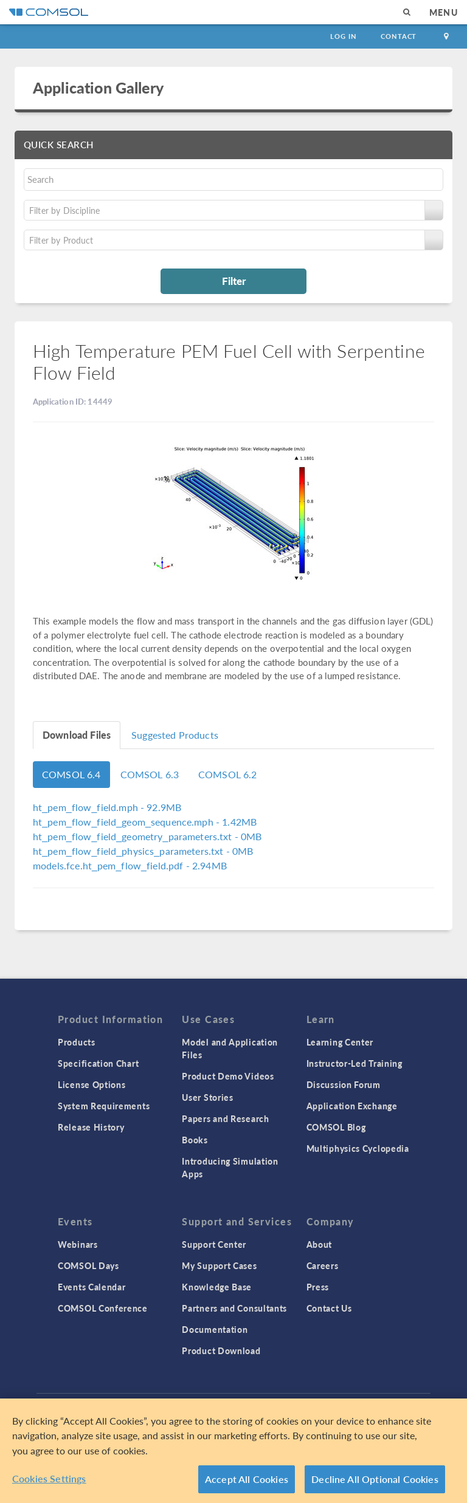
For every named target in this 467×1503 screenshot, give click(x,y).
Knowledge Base (217, 1287)
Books (195, 1140)
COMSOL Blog (336, 1127)
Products (76, 1042)
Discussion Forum (343, 1084)
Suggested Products (174, 735)
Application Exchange (352, 1106)
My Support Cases (219, 1265)
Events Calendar (92, 1287)
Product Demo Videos (228, 1076)
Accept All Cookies (246, 1479)
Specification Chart (98, 1063)
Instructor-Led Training (354, 1063)
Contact (399, 36)
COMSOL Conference (103, 1308)
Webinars (78, 1244)
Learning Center (340, 1042)
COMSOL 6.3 (149, 774)
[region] (233, 1451)
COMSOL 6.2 (227, 774)
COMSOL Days (88, 1265)
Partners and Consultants (234, 1308)
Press (318, 1287)
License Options (92, 1084)
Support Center (214, 1244)
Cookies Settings (49, 1478)
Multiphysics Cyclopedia (357, 1148)
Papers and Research (225, 1118)
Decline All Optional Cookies (374, 1479)
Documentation (214, 1329)
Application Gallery (98, 87)
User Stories (207, 1097)
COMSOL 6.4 (71, 774)
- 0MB (147, 836)
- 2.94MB (130, 865)
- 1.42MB (145, 822)
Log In (343, 36)
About (319, 1244)
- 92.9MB (107, 807)
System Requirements (104, 1106)
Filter (234, 280)
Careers (322, 1265)
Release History (91, 1127)
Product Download (221, 1350)
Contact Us (329, 1308)
